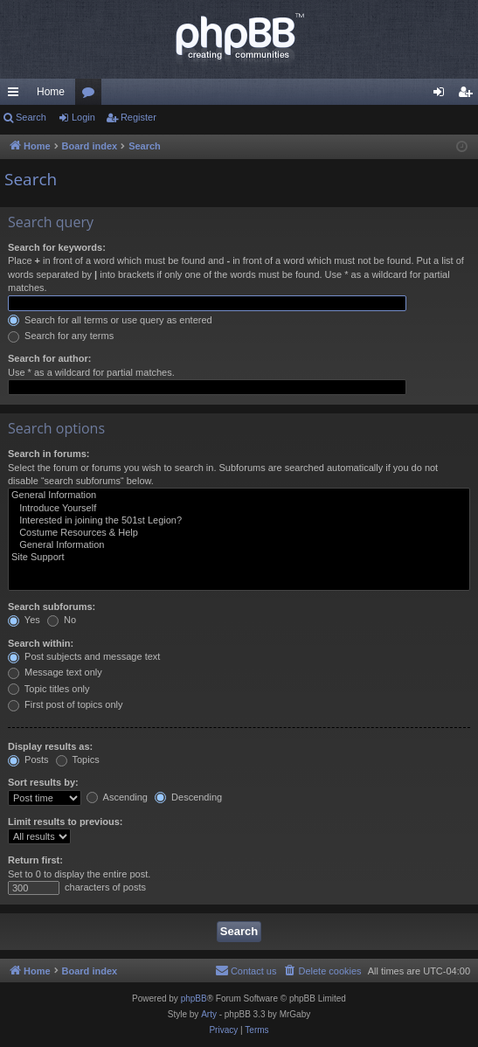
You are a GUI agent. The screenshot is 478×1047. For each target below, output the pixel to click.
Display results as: (50, 746)
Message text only (55, 672)
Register (138, 117)
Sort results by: (43, 782)
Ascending (117, 797)
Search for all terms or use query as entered (110, 320)
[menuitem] (321, 971)
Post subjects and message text (84, 656)
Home (51, 92)
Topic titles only (48, 688)
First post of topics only (65, 704)
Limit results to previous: (65, 821)
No (61, 619)
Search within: (40, 643)
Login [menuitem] (442, 95)
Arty (209, 1014)
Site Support (239, 557)
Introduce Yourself (239, 509)
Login (83, 117)
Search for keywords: (57, 247)
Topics (78, 759)
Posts (28, 759)
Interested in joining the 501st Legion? (239, 521)
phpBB (194, 998)
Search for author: (49, 358)
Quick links (16, 95)
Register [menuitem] (469, 95)
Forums (91, 95)
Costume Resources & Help (239, 533)
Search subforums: (51, 606)
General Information (239, 495)
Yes (24, 619)
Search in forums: (49, 453)
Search (31, 117)
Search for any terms (61, 335)
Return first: (35, 860)
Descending (188, 797)
